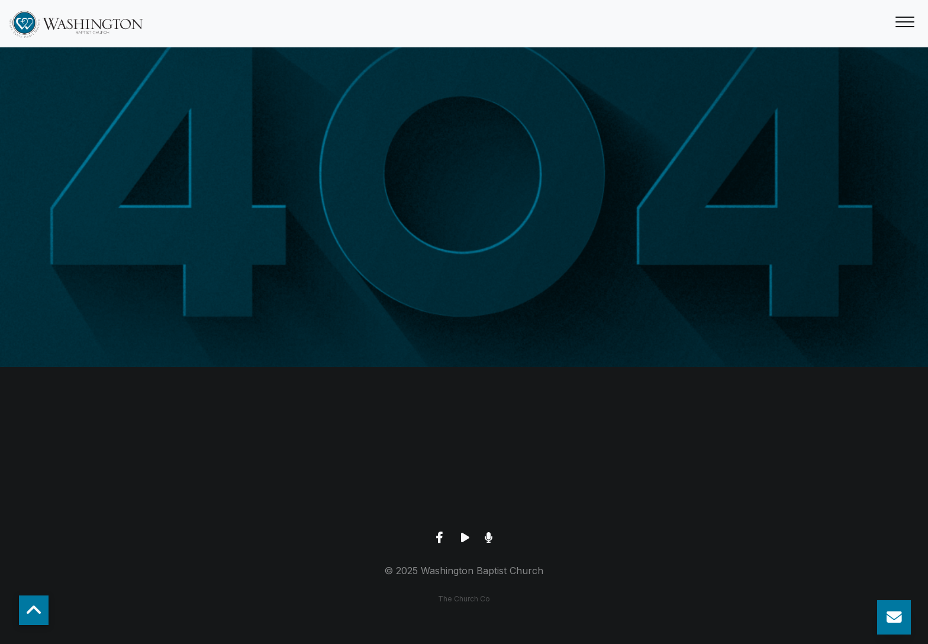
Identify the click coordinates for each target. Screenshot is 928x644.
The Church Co (464, 598)
